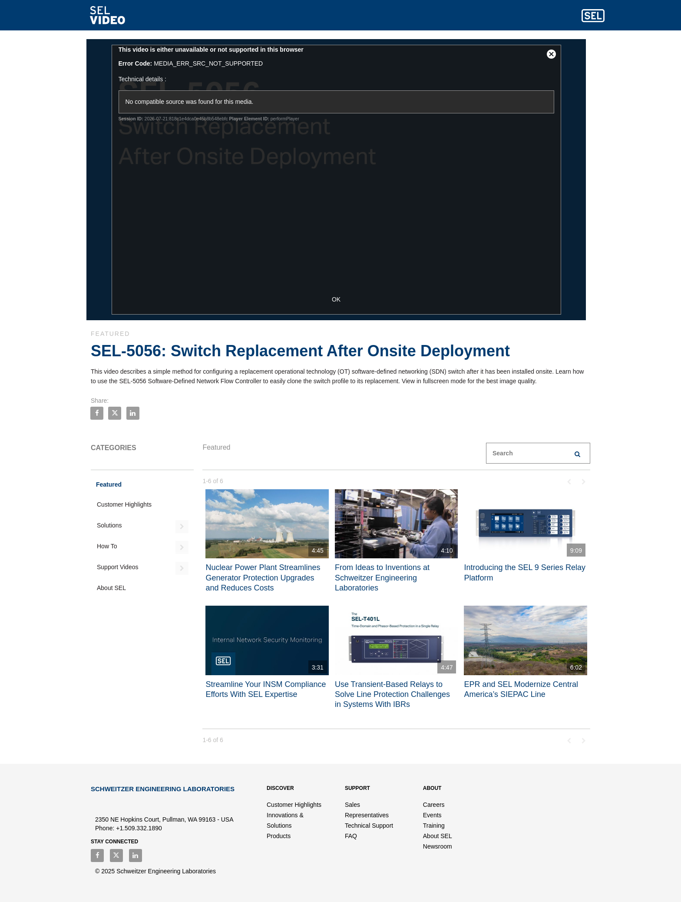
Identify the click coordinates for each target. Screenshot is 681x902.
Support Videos (117, 567)
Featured (109, 484)
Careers (434, 804)
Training (434, 825)
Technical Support (369, 825)
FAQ (351, 835)
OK (340, 299)
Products (279, 835)
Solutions (109, 525)
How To (107, 546)
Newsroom (437, 846)
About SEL (111, 587)
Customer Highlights (124, 504)
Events (432, 815)
